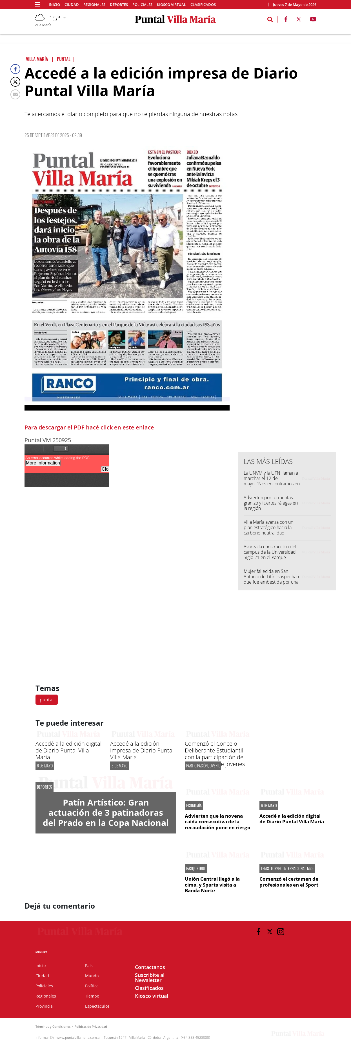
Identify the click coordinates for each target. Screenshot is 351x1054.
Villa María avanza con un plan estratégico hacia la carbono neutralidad (268, 527)
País (89, 965)
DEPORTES (44, 787)
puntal (47, 700)
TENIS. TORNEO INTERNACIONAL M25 (287, 868)
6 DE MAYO (45, 766)
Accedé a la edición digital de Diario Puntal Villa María (68, 750)
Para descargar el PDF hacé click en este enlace (89, 427)
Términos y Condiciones (52, 1026)
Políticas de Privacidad (90, 1026)
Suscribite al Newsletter (150, 977)
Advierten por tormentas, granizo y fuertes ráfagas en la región (271, 502)
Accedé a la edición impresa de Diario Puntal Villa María (142, 750)
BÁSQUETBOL (196, 868)
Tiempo (92, 996)
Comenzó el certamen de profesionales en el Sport (288, 882)
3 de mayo (119, 766)
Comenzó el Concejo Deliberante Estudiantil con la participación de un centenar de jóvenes (215, 754)
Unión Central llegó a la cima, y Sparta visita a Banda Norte (212, 885)
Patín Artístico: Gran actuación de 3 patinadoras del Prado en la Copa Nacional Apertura (106, 817)
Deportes (119, 4)
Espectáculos (97, 1006)
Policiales (142, 4)
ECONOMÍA (194, 806)
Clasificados (203, 4)
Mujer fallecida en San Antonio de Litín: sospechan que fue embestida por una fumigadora (271, 579)
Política (92, 985)
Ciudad (72, 4)
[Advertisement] (287, 334)
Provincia (44, 1006)
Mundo (92, 975)
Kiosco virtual (171, 4)
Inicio (54, 4)
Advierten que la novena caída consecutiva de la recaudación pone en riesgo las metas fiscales (217, 824)
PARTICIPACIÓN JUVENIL (203, 766)
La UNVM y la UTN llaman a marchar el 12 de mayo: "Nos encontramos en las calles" (272, 481)
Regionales (94, 4)
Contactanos (150, 967)
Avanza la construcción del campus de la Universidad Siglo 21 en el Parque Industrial (270, 555)
